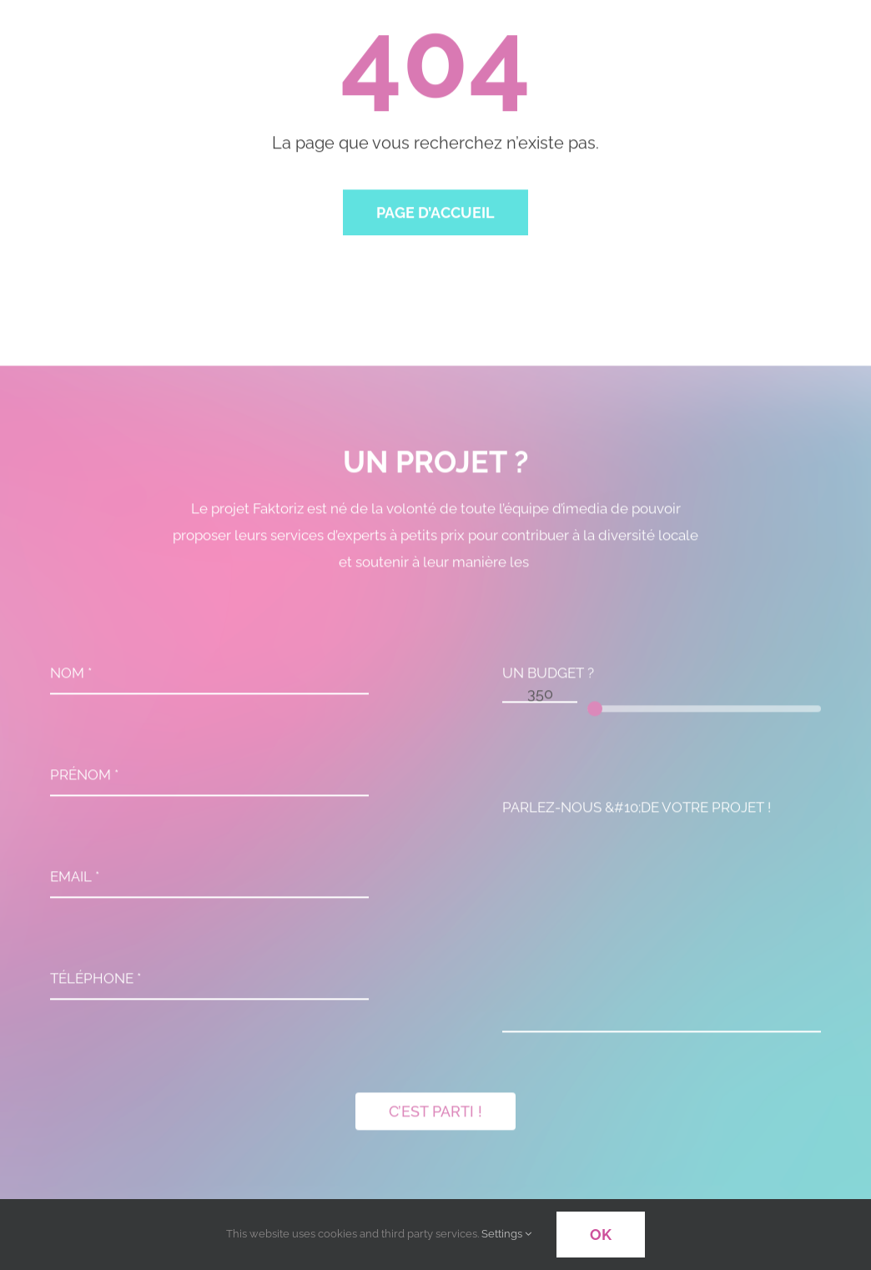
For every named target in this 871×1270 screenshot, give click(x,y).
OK (601, 1234)
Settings (506, 1233)
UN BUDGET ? (548, 676)
